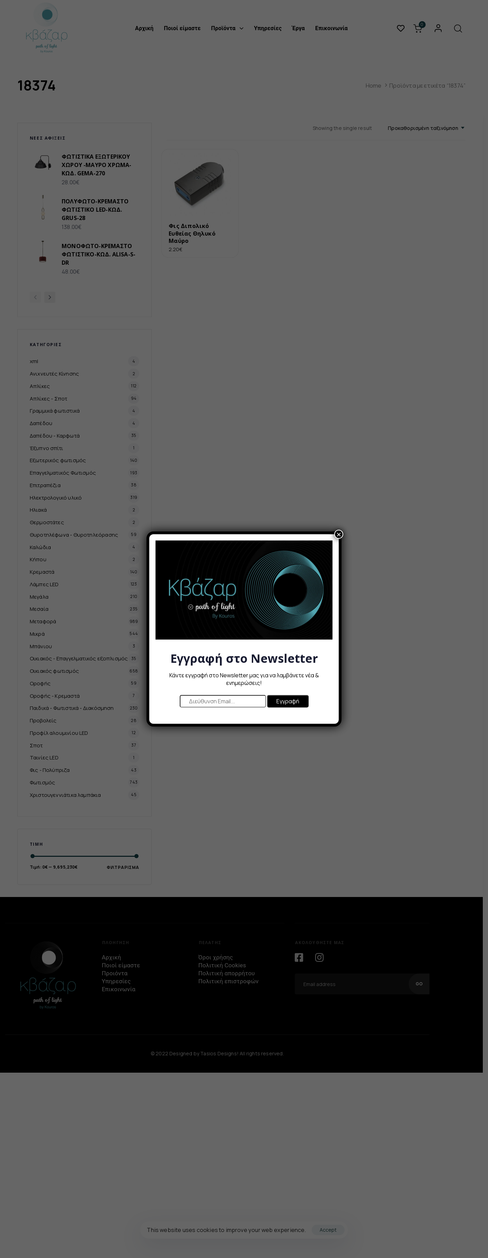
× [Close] (338, 534)
